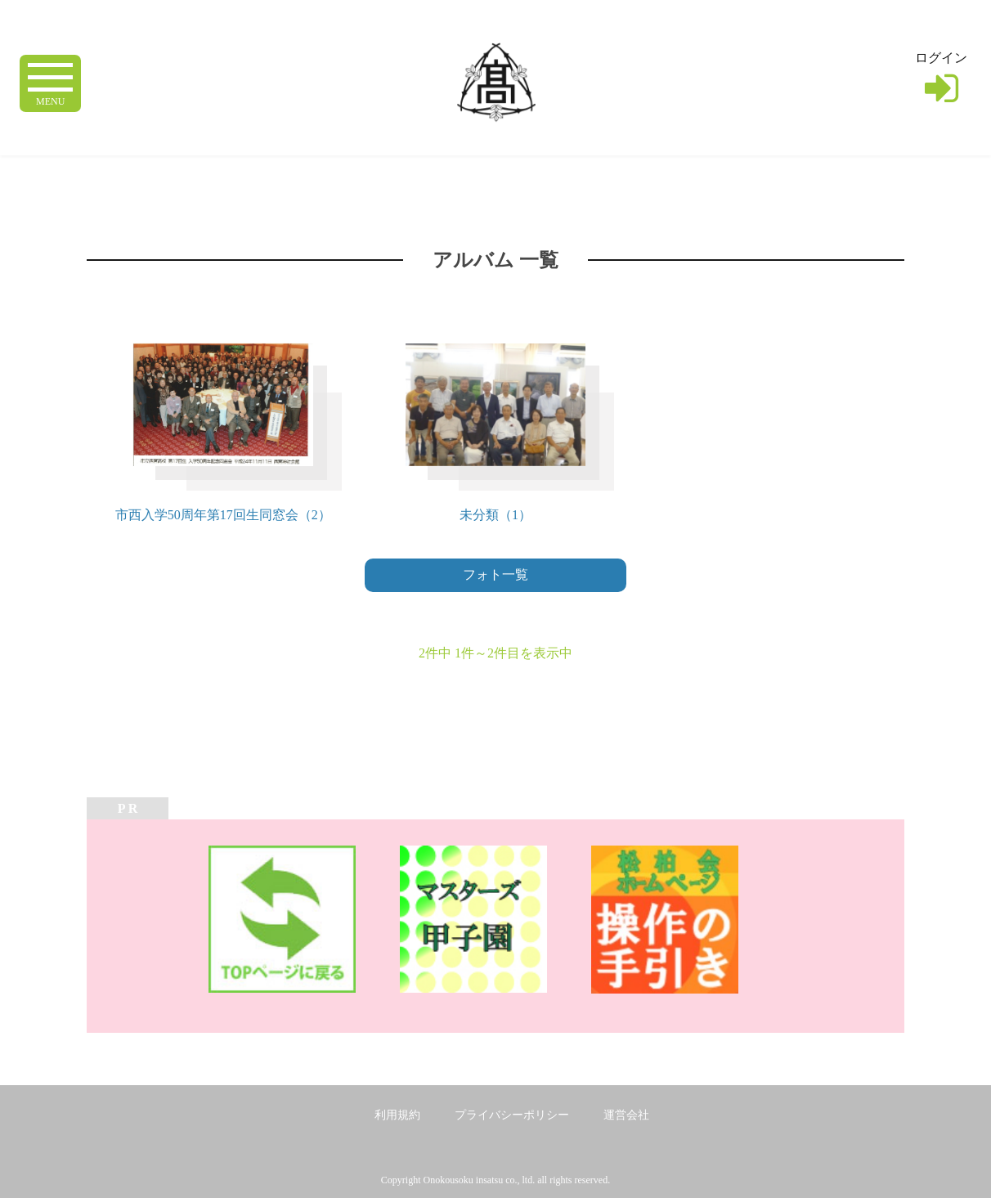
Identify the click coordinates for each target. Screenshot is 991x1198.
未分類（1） (495, 515)
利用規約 (397, 1115)
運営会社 (626, 1115)
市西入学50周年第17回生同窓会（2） (223, 515)
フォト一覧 (495, 574)
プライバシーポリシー (512, 1115)
